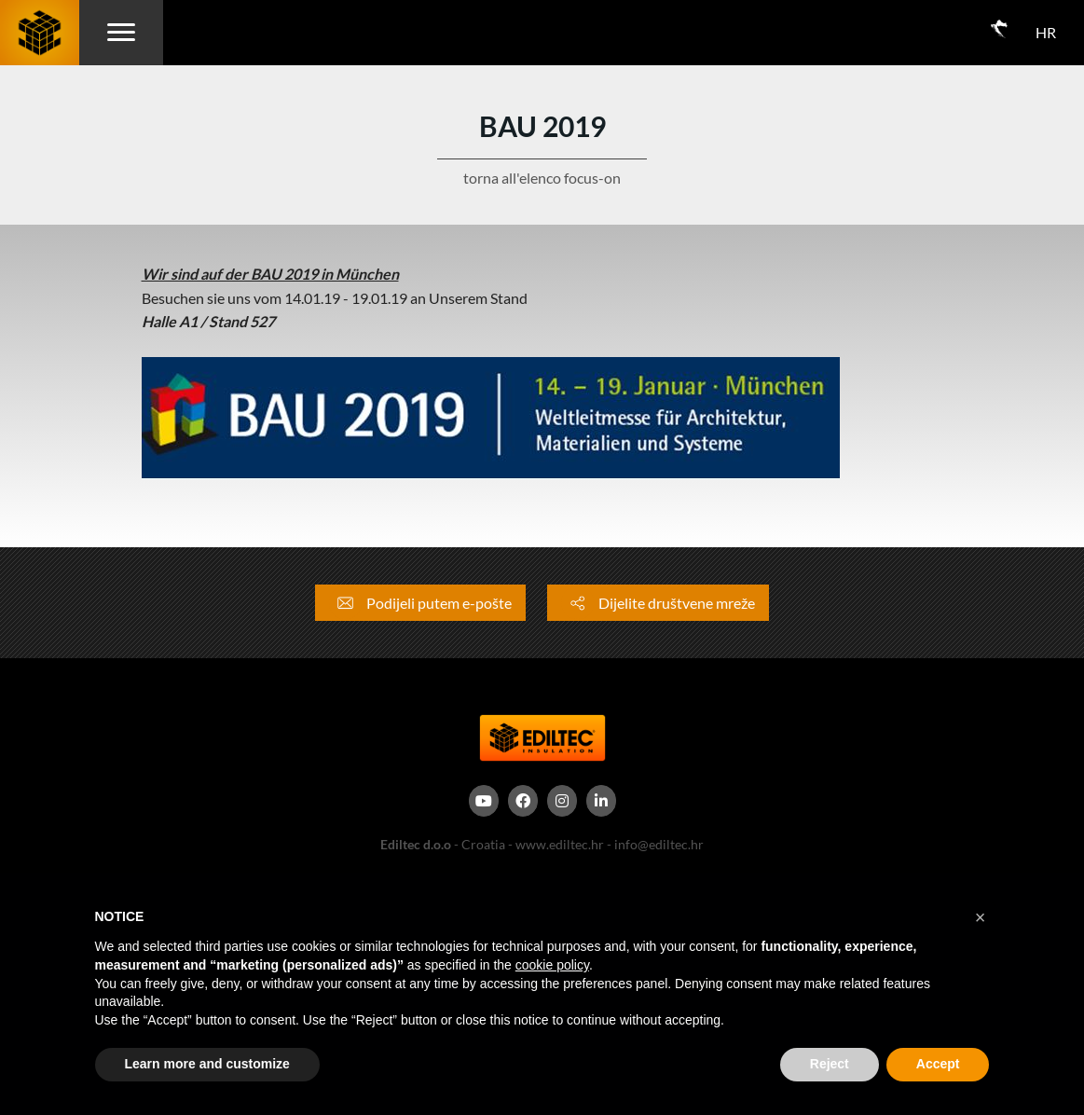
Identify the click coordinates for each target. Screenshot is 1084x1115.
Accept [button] (938, 1063)
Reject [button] (829, 1063)
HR (1046, 32)
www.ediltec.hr (559, 844)
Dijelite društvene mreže (658, 602)
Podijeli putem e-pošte (420, 602)
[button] (980, 917)
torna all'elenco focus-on (542, 177)
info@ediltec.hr (659, 844)
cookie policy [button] (552, 964)
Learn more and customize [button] (207, 1063)
